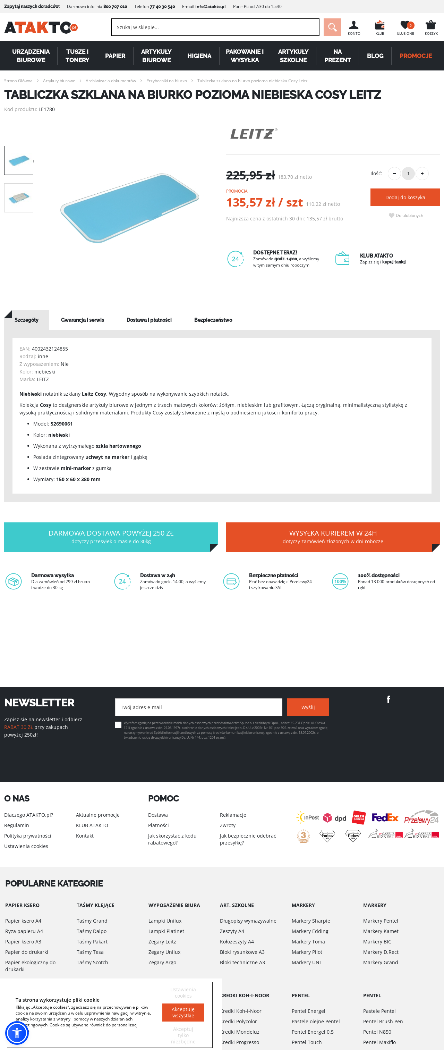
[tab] (26, 320)
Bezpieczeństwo (213, 320)
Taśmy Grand (92, 920)
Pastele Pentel (379, 1011)
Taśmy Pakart (92, 941)
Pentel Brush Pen (383, 1021)
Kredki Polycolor (238, 1021)
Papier (115, 55)
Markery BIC (377, 941)
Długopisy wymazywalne (248, 920)
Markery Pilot (307, 952)
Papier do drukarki (26, 952)
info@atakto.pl (210, 6)
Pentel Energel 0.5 (313, 1031)
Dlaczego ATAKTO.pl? (28, 815)
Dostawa (158, 815)
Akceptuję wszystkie (183, 1012)
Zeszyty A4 (232, 931)
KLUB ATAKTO (92, 825)
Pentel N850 (377, 1031)
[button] (17, 1033)
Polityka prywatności (27, 835)
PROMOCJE (416, 55)
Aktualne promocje (98, 815)
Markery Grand (380, 962)
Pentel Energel (308, 1011)
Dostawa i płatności (149, 320)
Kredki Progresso (239, 1042)
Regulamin (16, 825)
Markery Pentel (380, 920)
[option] (130, 208)
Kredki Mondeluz (239, 1031)
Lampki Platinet (166, 931)
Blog (375, 55)
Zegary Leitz (162, 941)
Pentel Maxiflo (379, 1042)
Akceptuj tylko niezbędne (183, 1035)
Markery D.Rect (381, 952)
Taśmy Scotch (92, 962)
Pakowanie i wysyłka (245, 56)
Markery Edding (310, 931)
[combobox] (215, 27)
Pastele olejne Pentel (316, 1021)
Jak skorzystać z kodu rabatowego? (172, 839)
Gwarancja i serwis (82, 320)
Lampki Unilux (164, 920)
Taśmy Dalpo (91, 931)
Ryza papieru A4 (24, 931)
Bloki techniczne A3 (242, 962)
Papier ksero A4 (23, 920)
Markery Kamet (381, 931)
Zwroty (228, 825)
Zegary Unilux (164, 952)
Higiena (199, 55)
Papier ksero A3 (23, 941)
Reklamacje (233, 815)
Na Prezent (337, 56)
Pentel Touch (307, 1042)
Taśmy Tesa (90, 952)
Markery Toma (308, 941)
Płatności (158, 825)
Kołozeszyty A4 (237, 941)
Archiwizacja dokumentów (111, 81)
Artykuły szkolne (293, 56)
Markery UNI (306, 962)
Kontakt (85, 835)
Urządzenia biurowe (31, 56)
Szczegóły (27, 320)
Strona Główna (18, 81)
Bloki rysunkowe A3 (242, 952)
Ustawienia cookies (26, 846)
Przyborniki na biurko (166, 81)
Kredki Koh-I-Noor (241, 1011)
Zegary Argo (162, 962)
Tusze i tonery (77, 56)
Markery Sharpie (311, 920)
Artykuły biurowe (156, 56)
